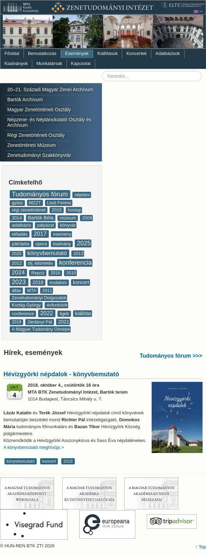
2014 (17, 217)
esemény (62, 234)
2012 (17, 263)
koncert (81, 282)
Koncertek (136, 53)
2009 (87, 217)
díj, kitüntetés (41, 263)
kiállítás (83, 313)
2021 (63, 321)
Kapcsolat (81, 63)
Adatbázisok (167, 53)
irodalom (59, 282)
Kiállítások (107, 53)
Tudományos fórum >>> (171, 356)
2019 (17, 322)
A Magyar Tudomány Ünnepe (41, 329)
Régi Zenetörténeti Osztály (36, 135)
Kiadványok (16, 63)
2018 (39, 282)
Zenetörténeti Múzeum (31, 145)
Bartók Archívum (25, 99)
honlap (74, 210)
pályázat (46, 225)
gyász (18, 202)
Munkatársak (49, 63)
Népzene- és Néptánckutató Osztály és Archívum (49, 122)
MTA (32, 290)
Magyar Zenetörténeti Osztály (39, 109)
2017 (41, 233)
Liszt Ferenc (59, 202)
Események (77, 53)
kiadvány (62, 243)
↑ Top (200, 546)
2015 (57, 210)
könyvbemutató (48, 253)
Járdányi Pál (40, 321)
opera (41, 243)
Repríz (38, 272)
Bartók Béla (41, 217)
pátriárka (21, 243)
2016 (56, 273)
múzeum (68, 218)
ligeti (65, 313)
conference (23, 313)
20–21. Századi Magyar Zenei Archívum (50, 89)
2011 (47, 290)
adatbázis (22, 225)
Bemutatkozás (42, 53)
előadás (20, 234)
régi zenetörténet (29, 210)
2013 (78, 253)
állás (17, 290)
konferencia (75, 262)
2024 (19, 272)
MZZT (35, 202)
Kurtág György (27, 305)
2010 (71, 272)
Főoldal (12, 53)
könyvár (68, 225)
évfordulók (57, 305)
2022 (47, 313)
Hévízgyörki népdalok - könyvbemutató (61, 374)
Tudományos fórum (41, 194)
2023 (20, 282)
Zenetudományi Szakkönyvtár (39, 155)
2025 (84, 243)
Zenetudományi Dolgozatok (39, 297)
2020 (17, 253)
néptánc (82, 194)
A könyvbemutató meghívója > (33, 447)
